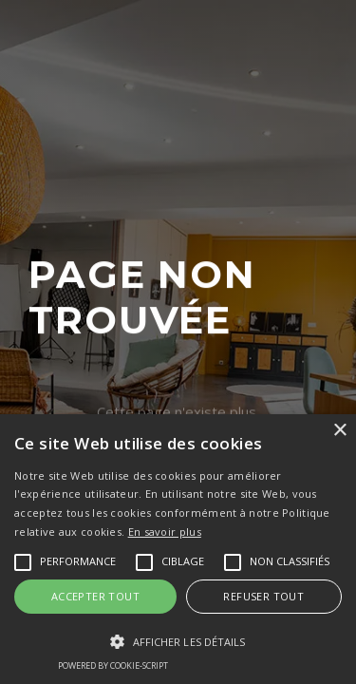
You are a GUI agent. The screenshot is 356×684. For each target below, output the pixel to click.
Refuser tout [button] (263, 596)
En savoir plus (164, 531)
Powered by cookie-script (113, 665)
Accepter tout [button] (95, 596)
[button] (178, 642)
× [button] (339, 431)
